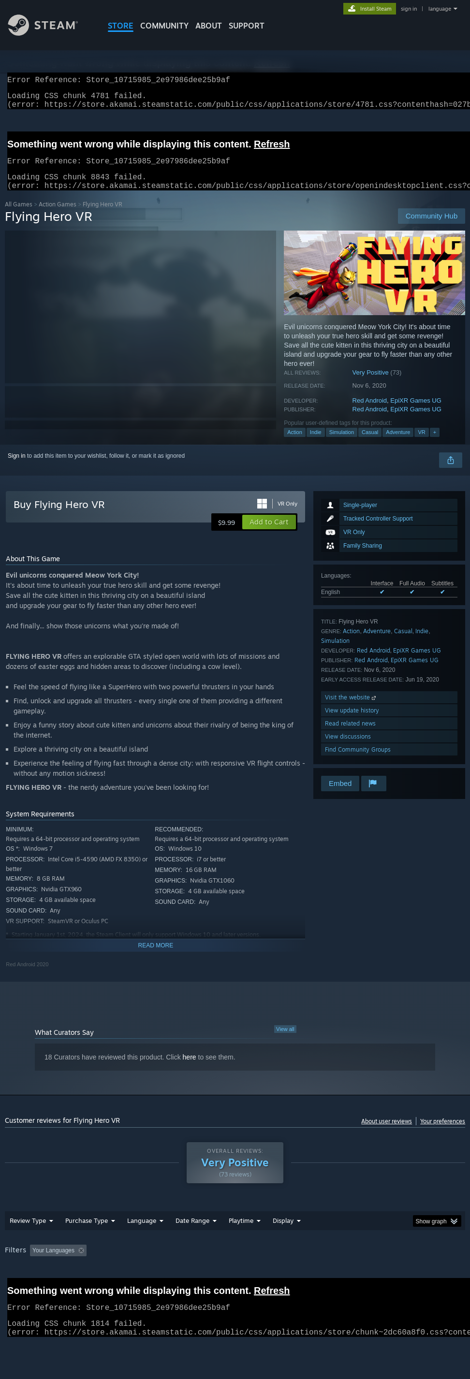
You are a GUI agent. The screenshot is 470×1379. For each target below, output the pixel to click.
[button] (269, 533)
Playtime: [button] (226, 1262)
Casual (370, 444)
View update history (352, 722)
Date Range (192, 1232)
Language (141, 1232)
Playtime (241, 1232)
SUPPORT (246, 25)
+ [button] (434, 444)
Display (283, 1232)
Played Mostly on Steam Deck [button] (295, 1262)
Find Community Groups (358, 761)
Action (294, 444)
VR (421, 444)
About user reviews (386, 1132)
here (189, 1069)
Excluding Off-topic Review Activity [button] (150, 1262)
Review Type (28, 1232)
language (439, 8)
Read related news (350, 735)
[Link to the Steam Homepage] (50, 33)
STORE (120, 25)
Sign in (17, 467)
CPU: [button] (426, 1262)
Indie (316, 444)
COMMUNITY (164, 25)
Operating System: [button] (376, 1262)
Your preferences (442, 1132)
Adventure (398, 444)
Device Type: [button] (56, 1275)
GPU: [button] (14, 1275)
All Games (18, 215)
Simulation (341, 444)
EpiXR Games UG (415, 412)
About (208, 25)
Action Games (57, 215)
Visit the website (351, 708)
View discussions (348, 748)
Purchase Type (86, 1232)
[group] (235, 1268)
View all (285, 1041)
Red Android (369, 412)
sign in (409, 8)
